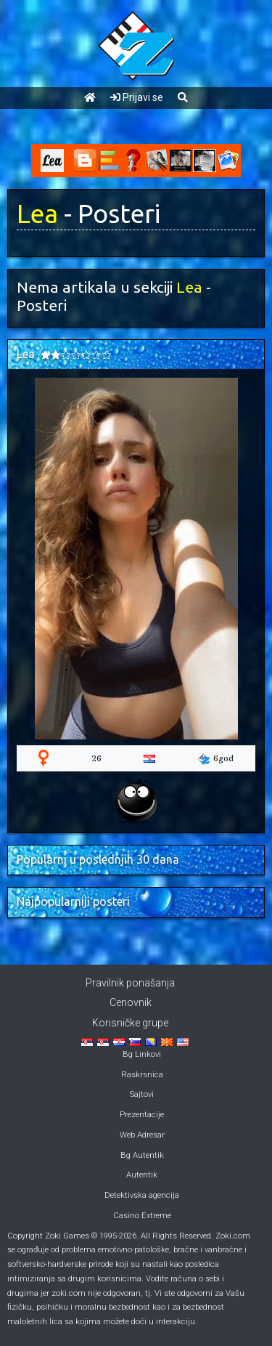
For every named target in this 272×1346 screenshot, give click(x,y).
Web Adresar (142, 1135)
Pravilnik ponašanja (130, 983)
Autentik (141, 1175)
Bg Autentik (142, 1155)
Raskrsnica (142, 1074)
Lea (37, 213)
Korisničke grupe (130, 1023)
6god (216, 759)
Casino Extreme (142, 1215)
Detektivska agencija (141, 1195)
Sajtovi (142, 1094)
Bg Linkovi (142, 1054)
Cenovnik (131, 1002)
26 (96, 758)
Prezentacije (142, 1114)
